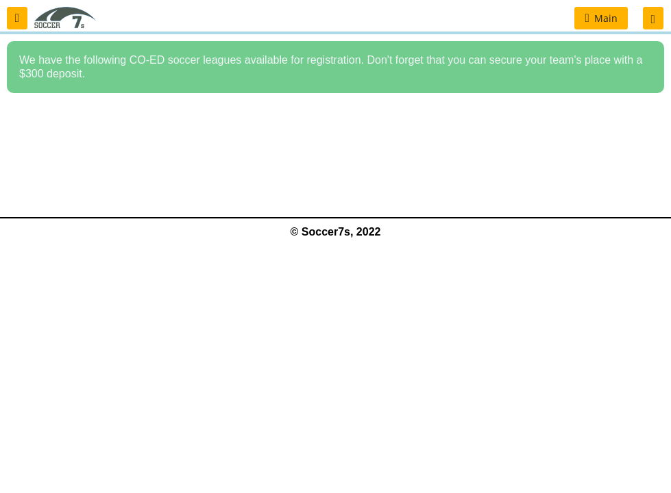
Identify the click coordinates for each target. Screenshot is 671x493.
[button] (17, 18)
